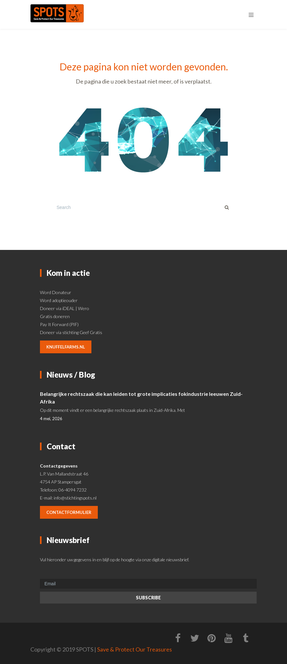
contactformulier (68, 512)
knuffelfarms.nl (65, 346)
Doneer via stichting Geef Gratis (71, 332)
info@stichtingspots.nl (75, 497)
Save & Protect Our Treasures (134, 649)
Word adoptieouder (59, 300)
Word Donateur (55, 292)
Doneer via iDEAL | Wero (64, 308)
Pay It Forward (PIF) (59, 324)
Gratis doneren (55, 316)
